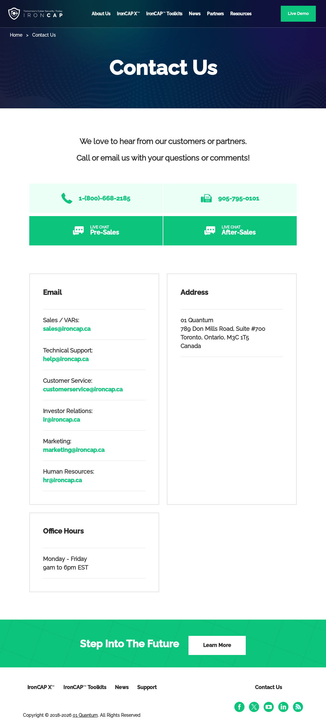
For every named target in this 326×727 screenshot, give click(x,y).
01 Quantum (85, 715)
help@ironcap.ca (66, 359)
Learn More (217, 645)
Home (16, 35)
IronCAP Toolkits (164, 13)
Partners (215, 13)
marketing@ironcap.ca (73, 450)
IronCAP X (128, 13)
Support (146, 687)
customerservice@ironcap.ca (83, 389)
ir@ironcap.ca (61, 419)
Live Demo (298, 13)
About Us (101, 13)
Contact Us (268, 687)
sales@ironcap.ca (66, 328)
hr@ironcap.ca (62, 480)
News (195, 13)
